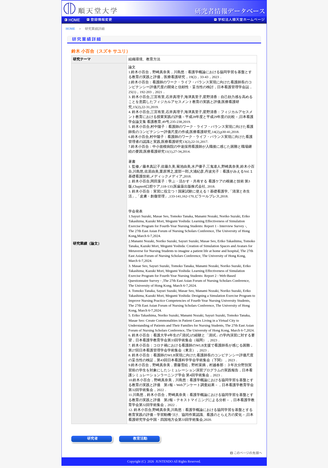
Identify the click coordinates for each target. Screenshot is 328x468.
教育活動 (140, 438)
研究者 (92, 438)
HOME (70, 29)
